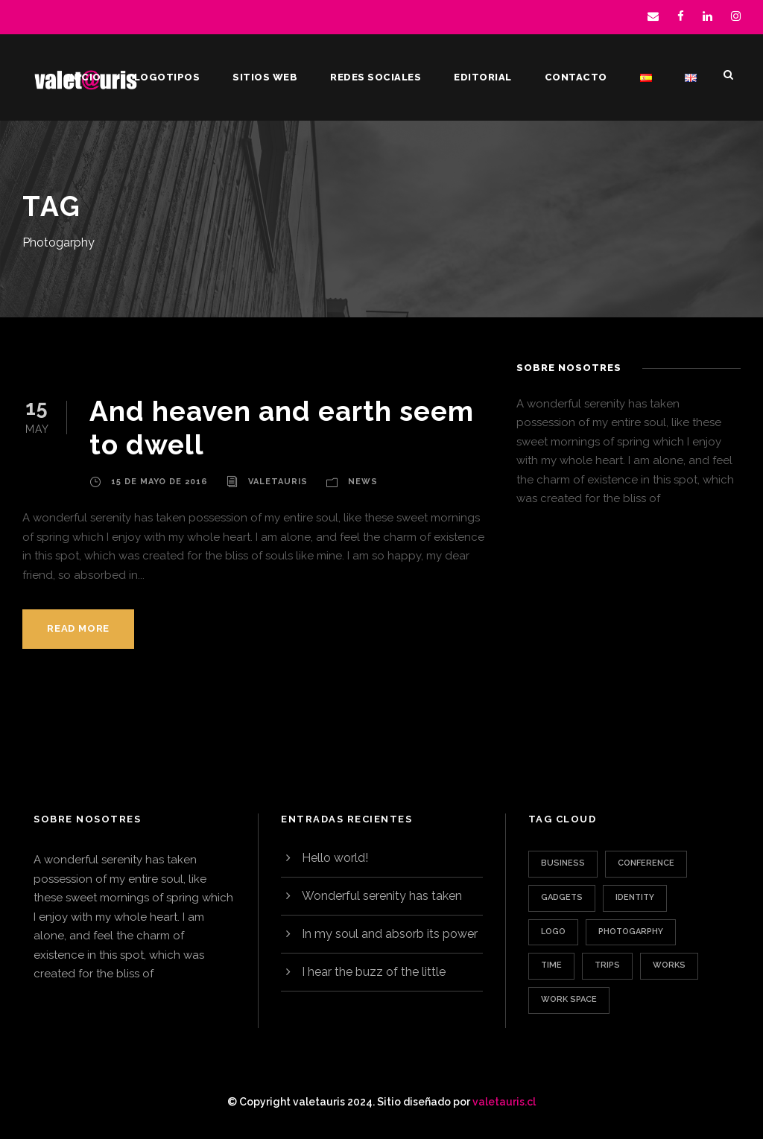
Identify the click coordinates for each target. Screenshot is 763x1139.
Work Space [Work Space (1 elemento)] (569, 999)
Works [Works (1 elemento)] (669, 965)
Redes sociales (375, 77)
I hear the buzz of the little (374, 972)
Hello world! (335, 858)
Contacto (576, 77)
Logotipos (167, 77)
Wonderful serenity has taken (382, 896)
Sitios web (264, 77)
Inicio (84, 77)
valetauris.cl (504, 1102)
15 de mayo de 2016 (159, 481)
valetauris (278, 481)
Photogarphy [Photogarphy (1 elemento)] (630, 931)
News (363, 481)
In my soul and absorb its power (390, 934)
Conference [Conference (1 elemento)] (646, 863)
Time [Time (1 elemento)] (551, 965)
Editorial (483, 77)
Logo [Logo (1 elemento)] (553, 931)
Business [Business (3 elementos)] (563, 863)
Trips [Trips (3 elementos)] (607, 965)
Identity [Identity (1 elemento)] (634, 897)
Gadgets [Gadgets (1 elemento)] (562, 897)
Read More (78, 628)
